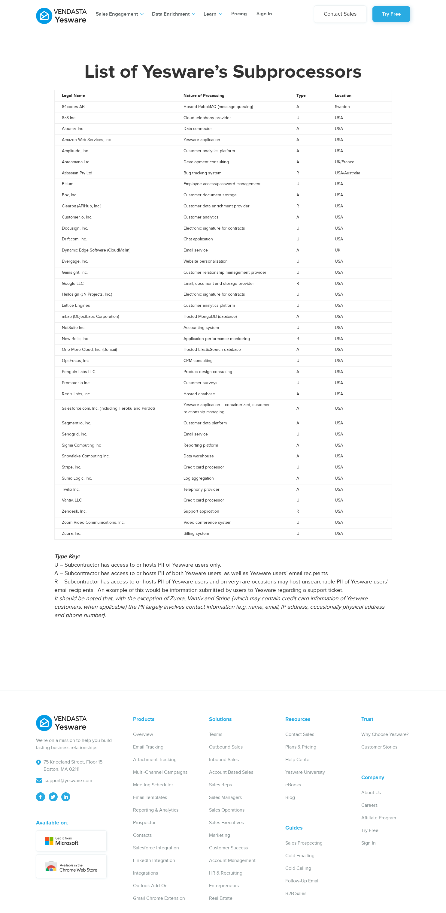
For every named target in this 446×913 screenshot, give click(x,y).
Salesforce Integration (156, 848)
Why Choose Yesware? (384, 734)
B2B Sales (295, 893)
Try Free (391, 14)
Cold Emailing (299, 856)
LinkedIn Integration (154, 860)
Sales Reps (220, 785)
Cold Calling (298, 868)
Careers (369, 805)
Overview (143, 734)
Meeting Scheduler (153, 785)
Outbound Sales (226, 747)
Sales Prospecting (304, 843)
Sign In (264, 14)
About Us (371, 793)
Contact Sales (340, 14)
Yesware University (305, 772)
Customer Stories (379, 747)
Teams (215, 734)
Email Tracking (148, 747)
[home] (61, 13)
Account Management (232, 860)
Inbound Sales (224, 760)
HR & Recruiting (225, 873)
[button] (120, 14)
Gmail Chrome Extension (159, 898)
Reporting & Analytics (155, 810)
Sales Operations (226, 810)
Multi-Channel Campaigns (160, 772)
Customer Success (228, 848)
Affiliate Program (378, 818)
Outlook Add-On (150, 886)
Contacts (142, 835)
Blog (290, 797)
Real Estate (220, 898)
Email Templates (150, 797)
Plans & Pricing (300, 747)
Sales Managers (225, 797)
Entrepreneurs (224, 886)
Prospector (144, 823)
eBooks (293, 785)
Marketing (219, 835)
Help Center (298, 760)
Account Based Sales (231, 772)
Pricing (239, 14)
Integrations (145, 873)
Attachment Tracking (155, 760)
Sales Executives (226, 823)
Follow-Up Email (302, 881)
